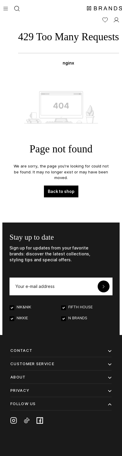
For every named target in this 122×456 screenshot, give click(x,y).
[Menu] (5, 8)
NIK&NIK (24, 306)
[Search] (17, 8)
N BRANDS (77, 317)
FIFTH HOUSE (80, 306)
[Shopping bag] (68, 47)
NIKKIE (22, 317)
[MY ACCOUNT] (116, 19)
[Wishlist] (105, 19)
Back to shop (61, 191)
